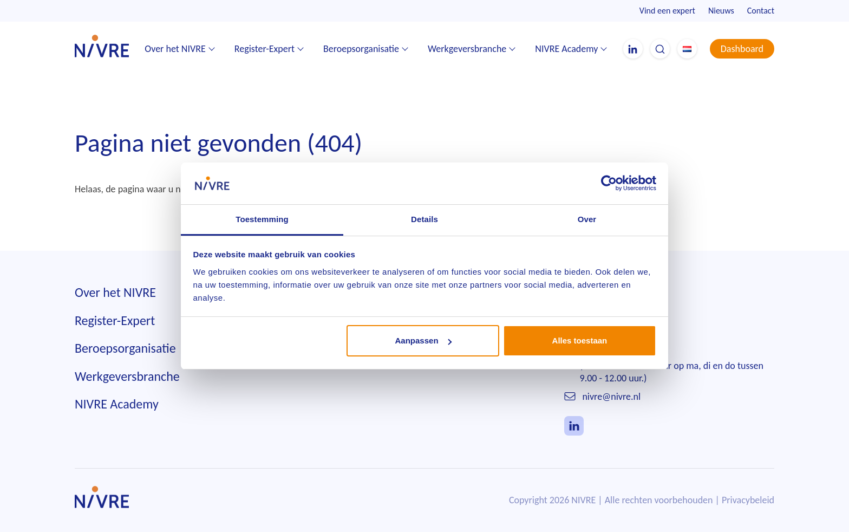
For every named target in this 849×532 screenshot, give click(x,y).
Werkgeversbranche (467, 49)
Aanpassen (423, 340)
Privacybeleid (748, 500)
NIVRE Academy (566, 49)
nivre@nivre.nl (611, 397)
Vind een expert (667, 10)
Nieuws (721, 10)
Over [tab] (587, 219)
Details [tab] (424, 219)
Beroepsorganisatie (361, 49)
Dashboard (742, 49)
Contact (760, 10)
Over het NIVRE (175, 49)
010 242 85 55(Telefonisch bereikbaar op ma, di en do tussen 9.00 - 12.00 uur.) (671, 366)
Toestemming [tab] (262, 219)
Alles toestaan (580, 340)
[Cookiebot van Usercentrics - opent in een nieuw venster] (608, 183)
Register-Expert (264, 49)
